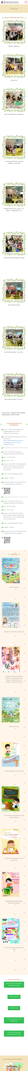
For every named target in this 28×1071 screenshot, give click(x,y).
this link (11, 482)
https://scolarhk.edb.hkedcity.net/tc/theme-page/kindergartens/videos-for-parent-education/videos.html (13, 442)
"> (14, 143)
